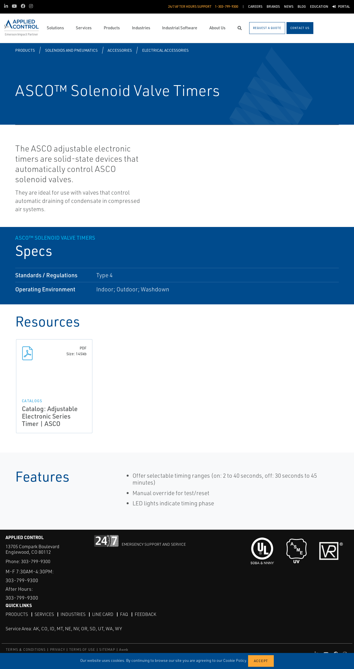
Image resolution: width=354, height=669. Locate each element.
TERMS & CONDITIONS (26, 649)
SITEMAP (107, 649)
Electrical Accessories (165, 50)
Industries (73, 614)
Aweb (124, 649)
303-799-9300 (35, 561)
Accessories (120, 50)
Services (44, 614)
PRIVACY (57, 649)
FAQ (124, 614)
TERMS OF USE (82, 649)
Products (25, 50)
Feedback (145, 614)
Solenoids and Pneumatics (71, 50)
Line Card (102, 614)
